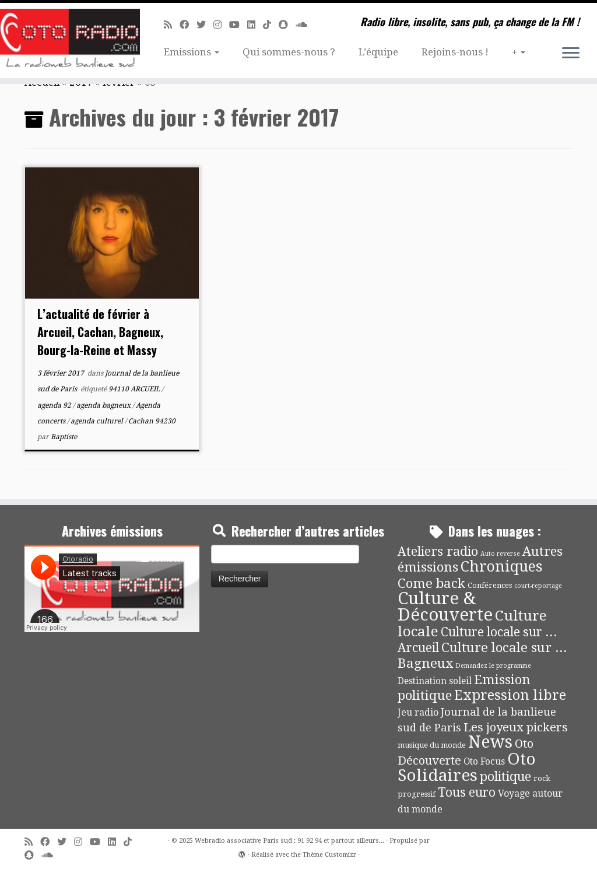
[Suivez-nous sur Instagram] (221, 24)
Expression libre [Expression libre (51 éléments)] (510, 695)
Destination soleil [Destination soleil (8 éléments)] (435, 681)
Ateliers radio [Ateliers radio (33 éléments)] (438, 551)
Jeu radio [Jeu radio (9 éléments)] (418, 712)
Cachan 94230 (151, 421)
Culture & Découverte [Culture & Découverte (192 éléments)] (445, 606)
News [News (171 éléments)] (490, 742)
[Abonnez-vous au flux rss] (172, 24)
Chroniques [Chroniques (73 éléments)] (502, 566)
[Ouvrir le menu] (571, 53)
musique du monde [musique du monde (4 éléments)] (432, 745)
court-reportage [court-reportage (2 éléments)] (538, 586)
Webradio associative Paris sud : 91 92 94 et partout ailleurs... (289, 841)
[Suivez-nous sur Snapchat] (287, 24)
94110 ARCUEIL (134, 389)
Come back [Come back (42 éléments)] (431, 583)
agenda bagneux (104, 405)
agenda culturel (98, 421)
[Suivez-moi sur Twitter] (204, 24)
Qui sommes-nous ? (289, 52)
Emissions (191, 52)
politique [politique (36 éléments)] (505, 776)
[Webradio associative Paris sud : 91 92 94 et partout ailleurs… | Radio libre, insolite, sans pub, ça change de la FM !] (70, 40)
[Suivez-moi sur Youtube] (238, 24)
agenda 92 (55, 405)
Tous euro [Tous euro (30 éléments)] (467, 792)
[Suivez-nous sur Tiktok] (271, 24)
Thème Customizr (329, 855)
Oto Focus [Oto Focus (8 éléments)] (484, 761)
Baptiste (64, 437)
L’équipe (378, 52)
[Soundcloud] (305, 24)
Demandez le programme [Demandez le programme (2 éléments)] (493, 666)
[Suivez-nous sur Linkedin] (255, 24)
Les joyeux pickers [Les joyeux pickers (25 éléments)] (515, 727)
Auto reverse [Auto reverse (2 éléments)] (500, 554)
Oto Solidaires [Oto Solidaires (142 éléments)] (467, 767)
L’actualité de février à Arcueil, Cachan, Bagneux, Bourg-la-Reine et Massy (100, 332)
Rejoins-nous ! (455, 52)
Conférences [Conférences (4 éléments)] (490, 585)
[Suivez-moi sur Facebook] (188, 24)
